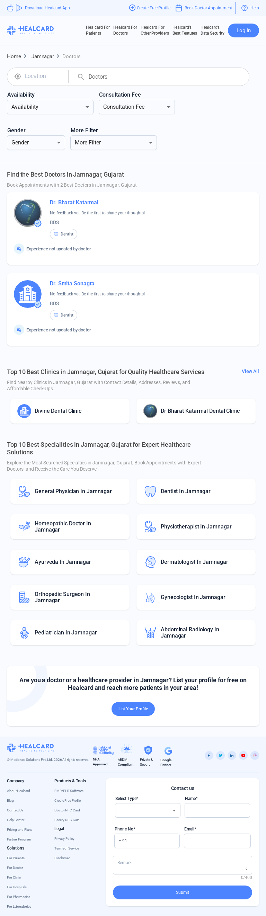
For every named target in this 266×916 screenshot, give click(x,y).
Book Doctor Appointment (204, 8)
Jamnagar (47, 56)
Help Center (15, 820)
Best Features (184, 30)
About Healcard (18, 791)
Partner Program (19, 839)
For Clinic (14, 877)
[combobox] (44, 76)
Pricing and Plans (19, 829)
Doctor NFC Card (67, 810)
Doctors (125, 30)
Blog (10, 800)
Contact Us (15, 810)
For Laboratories (19, 906)
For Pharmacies (18, 897)
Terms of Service (66, 848)
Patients (98, 30)
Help (250, 8)
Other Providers (155, 30)
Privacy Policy (64, 839)
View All (250, 371)
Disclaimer (62, 858)
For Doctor (15, 868)
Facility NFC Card (67, 820)
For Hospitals (17, 887)
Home (18, 56)
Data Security (212, 30)
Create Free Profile (67, 800)
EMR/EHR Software (68, 791)
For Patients (16, 858)
